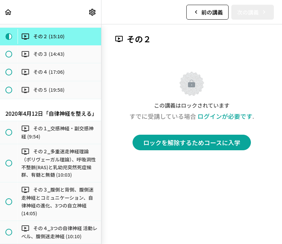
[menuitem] (92, 12)
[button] (8, 12)
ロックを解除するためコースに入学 (191, 142)
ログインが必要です (224, 116)
